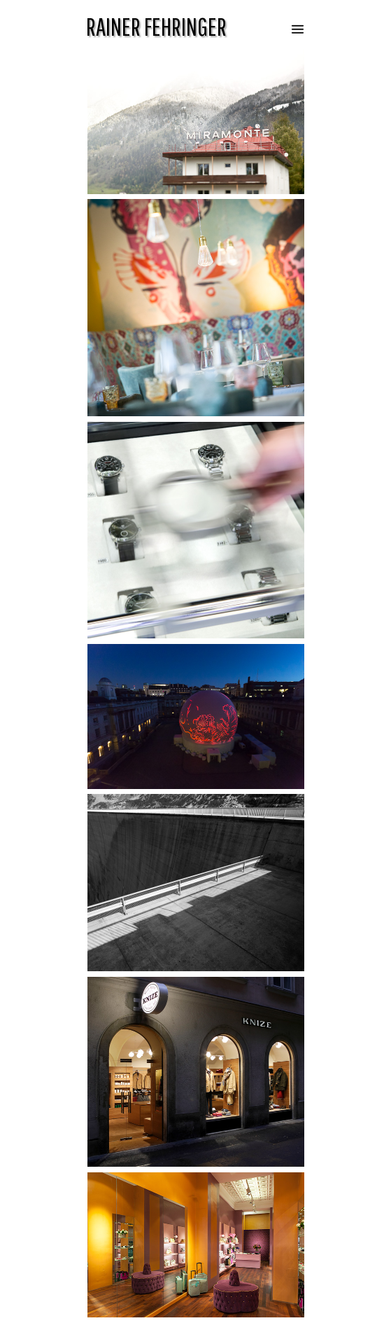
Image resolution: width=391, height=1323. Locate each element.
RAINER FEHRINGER (156, 27)
